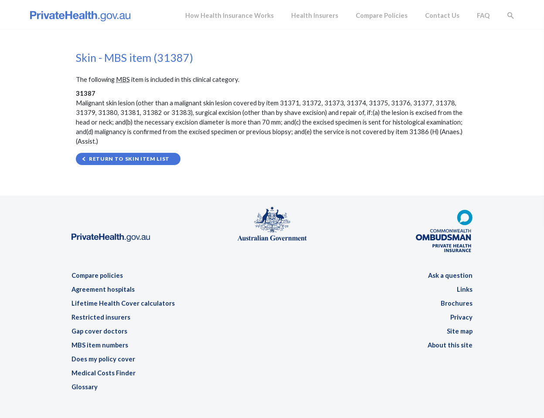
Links (465, 289)
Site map (460, 331)
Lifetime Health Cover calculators (123, 303)
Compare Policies (382, 15)
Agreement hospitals (103, 289)
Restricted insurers (100, 317)
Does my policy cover (103, 359)
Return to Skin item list (129, 158)
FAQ (483, 15)
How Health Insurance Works (229, 15)
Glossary (84, 387)
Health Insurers (314, 15)
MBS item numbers (99, 345)
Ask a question (450, 275)
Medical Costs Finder (103, 373)
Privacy (461, 317)
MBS (123, 79)
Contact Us (442, 15)
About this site (450, 345)
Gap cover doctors (99, 331)
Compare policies (97, 275)
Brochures (457, 303)
